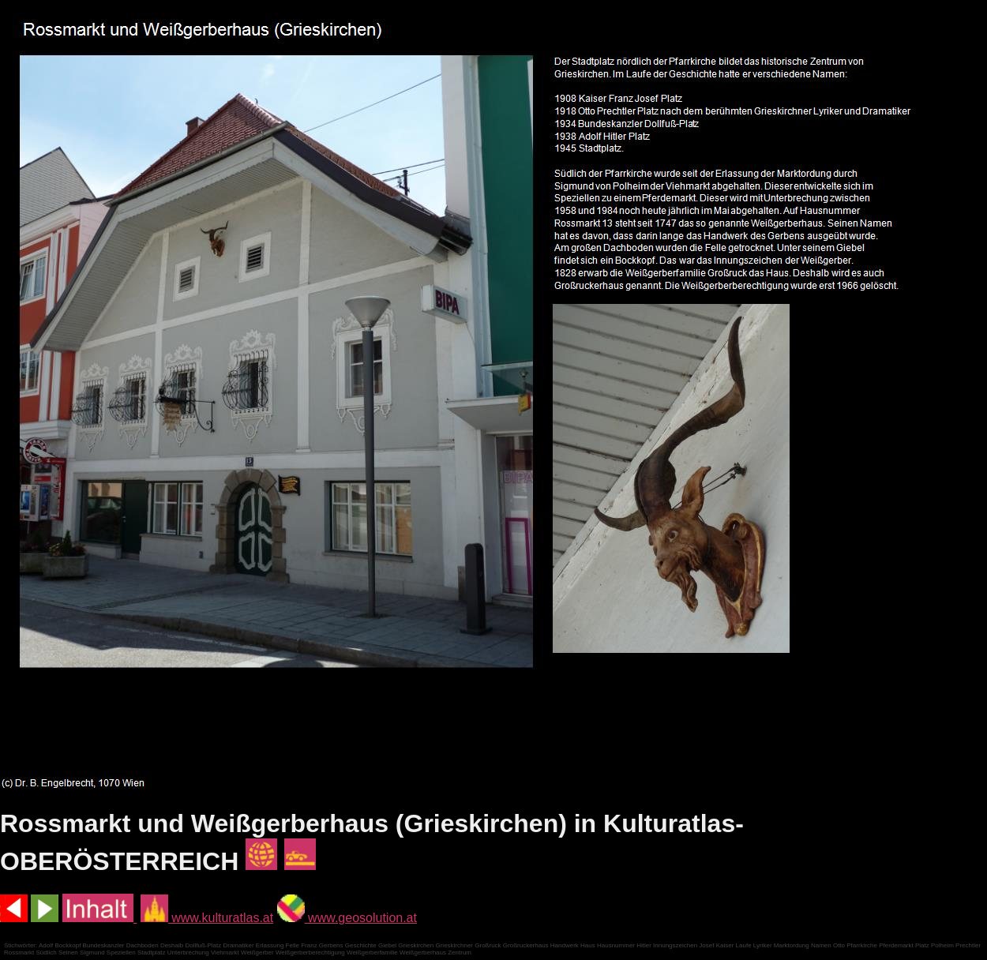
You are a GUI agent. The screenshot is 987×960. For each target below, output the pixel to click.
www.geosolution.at (347, 917)
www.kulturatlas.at (207, 917)
